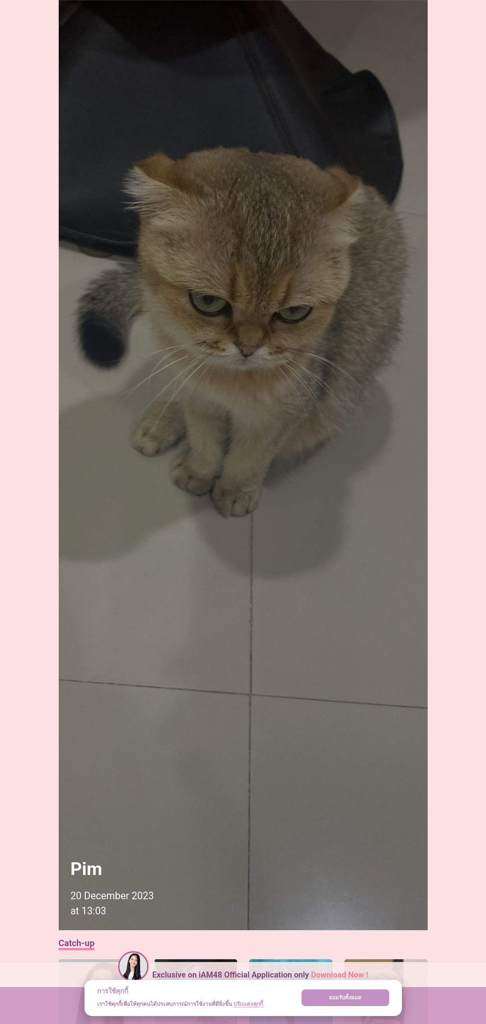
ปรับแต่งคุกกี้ (248, 1004)
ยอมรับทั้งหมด (345, 998)
